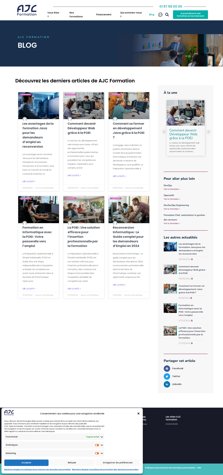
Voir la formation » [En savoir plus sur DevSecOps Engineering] (172, 209)
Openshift (169, 195)
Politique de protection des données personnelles (170, 467)
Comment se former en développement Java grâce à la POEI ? (192, 289)
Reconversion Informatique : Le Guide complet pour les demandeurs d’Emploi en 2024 (128, 236)
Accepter (26, 462)
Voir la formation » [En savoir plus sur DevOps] (172, 189)
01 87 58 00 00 (170, 6)
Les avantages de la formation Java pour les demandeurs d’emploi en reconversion (184, 134)
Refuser (72, 462)
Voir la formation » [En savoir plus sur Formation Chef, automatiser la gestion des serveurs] (172, 223)
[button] (138, 413)
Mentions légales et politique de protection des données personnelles (37, 469)
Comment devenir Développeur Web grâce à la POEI (82, 128)
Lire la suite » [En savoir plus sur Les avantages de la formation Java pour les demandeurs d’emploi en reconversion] (28, 181)
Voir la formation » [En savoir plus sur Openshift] (172, 199)
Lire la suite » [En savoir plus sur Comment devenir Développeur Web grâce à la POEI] (74, 175)
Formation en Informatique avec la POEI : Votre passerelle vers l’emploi (37, 236)
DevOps (168, 185)
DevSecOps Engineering (176, 205)
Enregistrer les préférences (118, 462)
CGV (199, 467)
